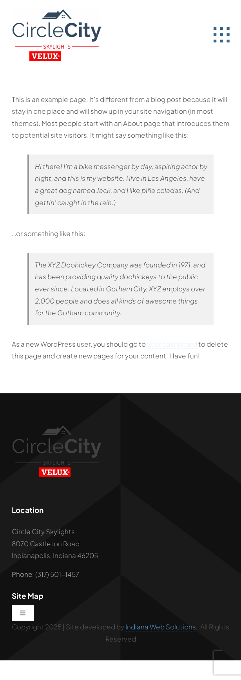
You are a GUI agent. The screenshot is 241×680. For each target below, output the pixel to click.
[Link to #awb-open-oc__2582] (221, 35)
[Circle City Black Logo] (57, 428)
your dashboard (172, 344)
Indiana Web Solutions (160, 626)
